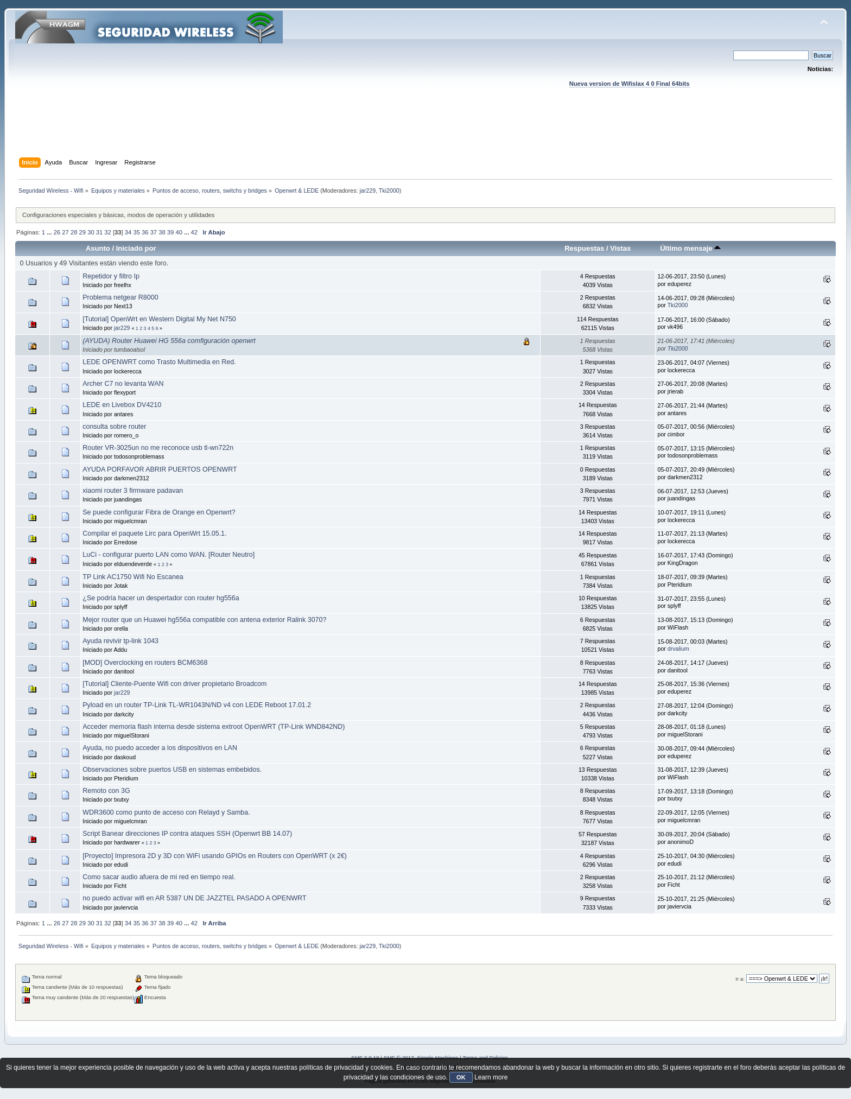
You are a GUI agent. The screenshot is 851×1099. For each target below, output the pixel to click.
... (50, 232)
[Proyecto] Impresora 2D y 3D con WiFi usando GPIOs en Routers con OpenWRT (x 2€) (214, 856)
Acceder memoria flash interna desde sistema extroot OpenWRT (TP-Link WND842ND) (213, 726)
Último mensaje (690, 248)
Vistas (620, 248)
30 (90, 232)
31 (99, 232)
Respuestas (584, 248)
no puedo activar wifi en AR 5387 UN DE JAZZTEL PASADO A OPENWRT (194, 898)
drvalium (678, 648)
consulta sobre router (114, 426)
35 (136, 232)
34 (128, 232)
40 (178, 232)
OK (461, 1077)
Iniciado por (136, 248)
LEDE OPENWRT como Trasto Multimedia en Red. (159, 362)
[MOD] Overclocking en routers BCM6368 (144, 662)
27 (65, 232)
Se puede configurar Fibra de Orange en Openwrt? (158, 512)
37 (153, 232)
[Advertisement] (425, 133)
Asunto (98, 248)
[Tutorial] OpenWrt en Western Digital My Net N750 (159, 319)
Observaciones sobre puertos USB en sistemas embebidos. (172, 769)
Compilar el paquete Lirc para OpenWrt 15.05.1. (154, 533)
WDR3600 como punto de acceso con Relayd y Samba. (166, 812)
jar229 (368, 190)
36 (145, 232)
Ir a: (739, 979)
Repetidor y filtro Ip (110, 276)
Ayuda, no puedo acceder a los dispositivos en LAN (159, 748)
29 (82, 232)
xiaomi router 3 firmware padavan (132, 490)
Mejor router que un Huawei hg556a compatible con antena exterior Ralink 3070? (204, 620)
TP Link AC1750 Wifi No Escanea (132, 577)
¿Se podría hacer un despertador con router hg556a (160, 598)
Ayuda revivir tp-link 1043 (120, 641)
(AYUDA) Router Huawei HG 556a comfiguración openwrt (169, 341)
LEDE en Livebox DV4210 (121, 405)
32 (107, 232)
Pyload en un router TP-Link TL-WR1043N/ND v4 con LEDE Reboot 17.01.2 (196, 705)
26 (57, 232)
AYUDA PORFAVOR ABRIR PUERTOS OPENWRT (159, 469)
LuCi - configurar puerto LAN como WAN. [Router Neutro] (168, 554)
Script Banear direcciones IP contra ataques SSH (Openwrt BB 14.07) (187, 833)
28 (74, 232)
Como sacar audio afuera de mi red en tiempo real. (158, 877)
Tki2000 (389, 190)
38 (161, 232)
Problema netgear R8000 (120, 297)
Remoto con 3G (106, 791)
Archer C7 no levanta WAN (122, 383)
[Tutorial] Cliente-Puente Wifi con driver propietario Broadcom (174, 684)
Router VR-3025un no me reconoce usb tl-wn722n (157, 448)
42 (194, 232)
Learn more (490, 1077)
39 (170, 232)
